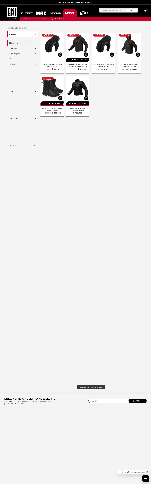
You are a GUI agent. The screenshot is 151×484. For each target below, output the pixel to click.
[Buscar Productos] (131, 10)
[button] (22, 48)
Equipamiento (21, 28)
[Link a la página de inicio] (10, 28)
